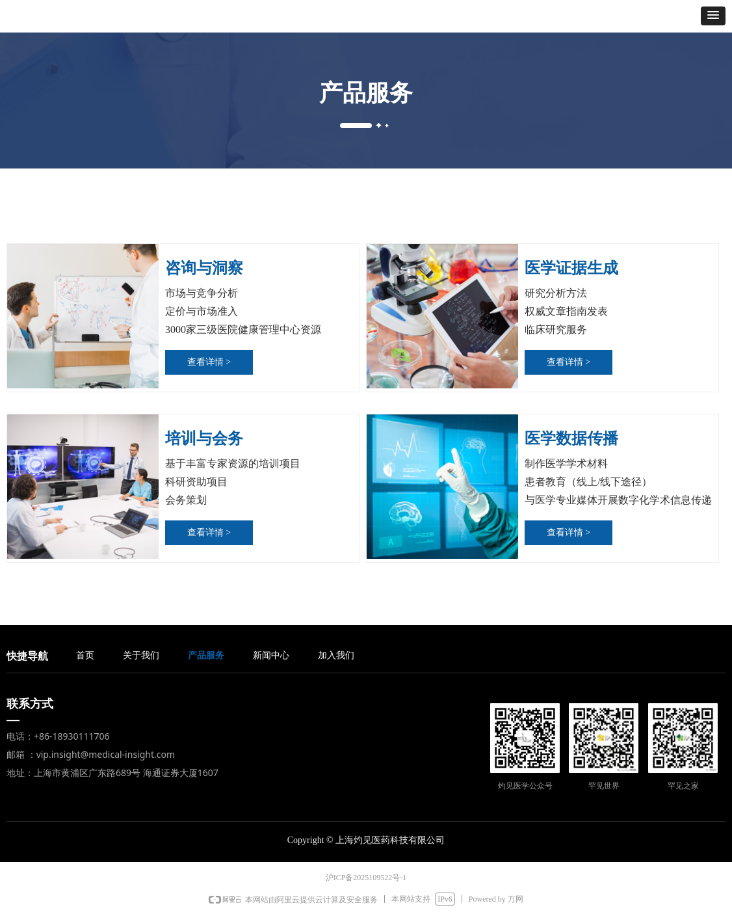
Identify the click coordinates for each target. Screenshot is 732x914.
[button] (713, 16)
